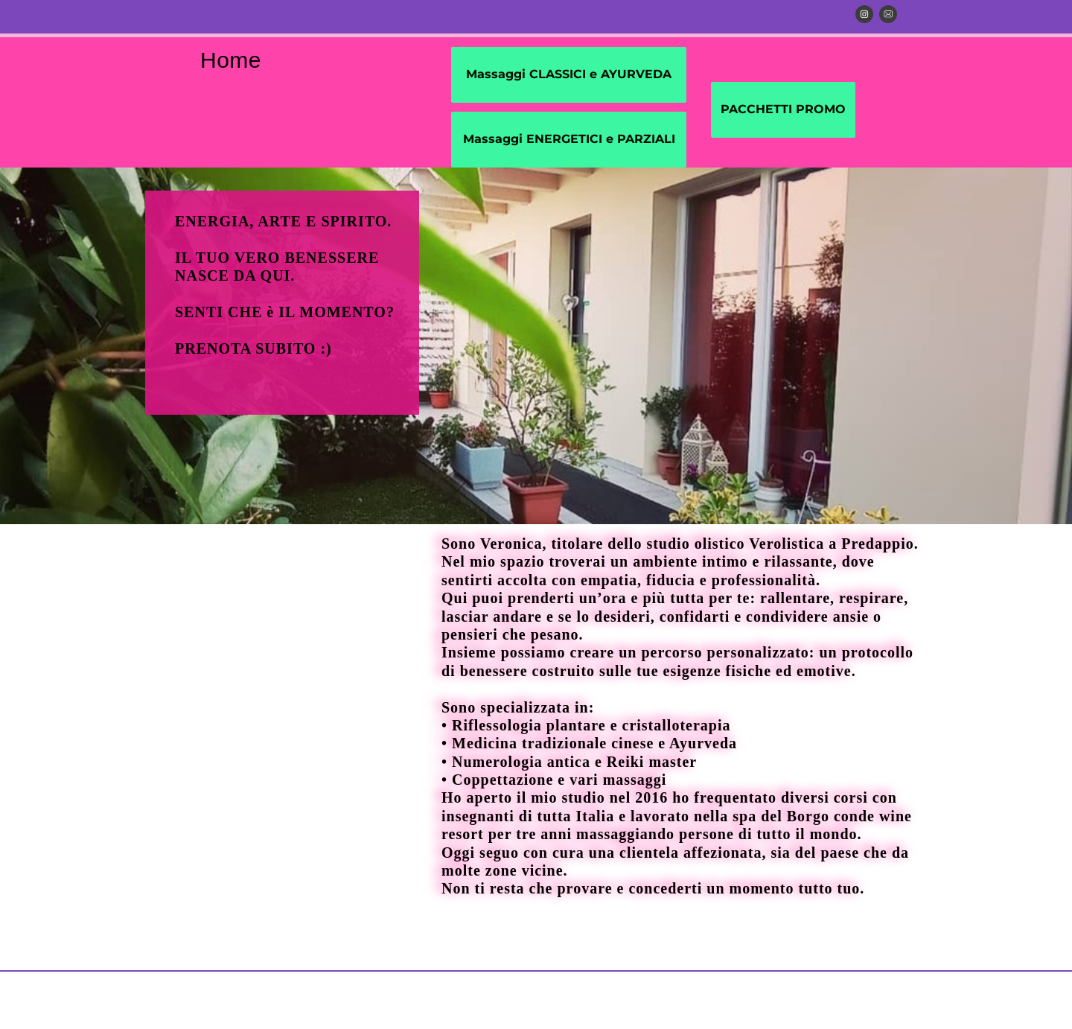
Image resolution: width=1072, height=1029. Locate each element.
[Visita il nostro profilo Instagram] (864, 14)
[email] (888, 14)
